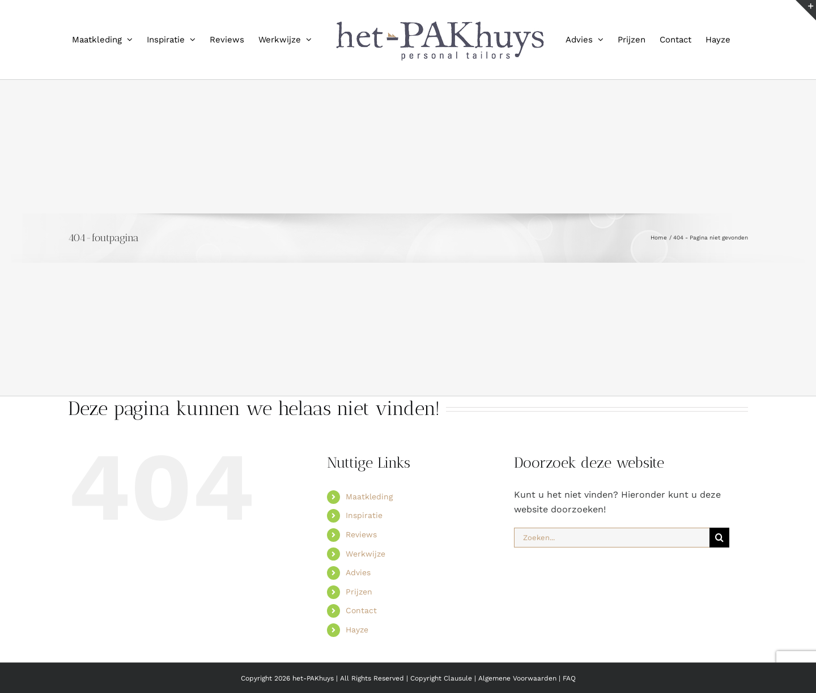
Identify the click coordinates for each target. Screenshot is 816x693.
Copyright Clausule (441, 678)
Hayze (357, 629)
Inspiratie (364, 515)
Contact (361, 610)
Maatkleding (369, 496)
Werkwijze (365, 553)
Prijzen (359, 591)
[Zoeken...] (611, 537)
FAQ (569, 678)
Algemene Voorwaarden (518, 678)
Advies (358, 572)
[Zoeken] (719, 537)
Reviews (361, 534)
